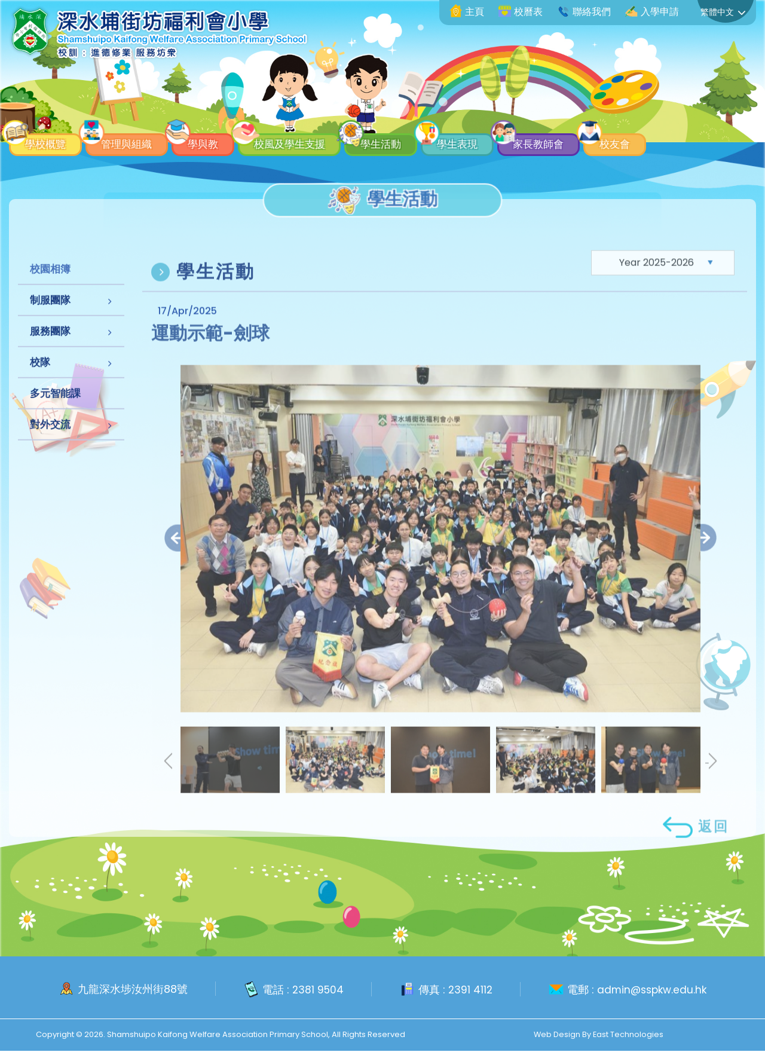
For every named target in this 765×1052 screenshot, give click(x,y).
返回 (694, 857)
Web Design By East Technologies (598, 1035)
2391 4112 (468, 990)
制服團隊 (50, 320)
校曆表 (520, 12)
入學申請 (652, 12)
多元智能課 (55, 413)
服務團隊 (50, 351)
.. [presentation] (711, 791)
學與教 (226, 141)
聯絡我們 (584, 12)
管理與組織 (139, 141)
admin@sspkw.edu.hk (653, 990)
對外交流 (50, 445)
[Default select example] (663, 292)
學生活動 (429, 141)
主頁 (466, 12)
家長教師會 (609, 141)
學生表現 (516, 141)
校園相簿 (50, 289)
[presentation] (178, 568)
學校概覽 (46, 141)
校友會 (696, 141)
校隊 (40, 382)
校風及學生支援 (325, 141)
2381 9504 (314, 990)
